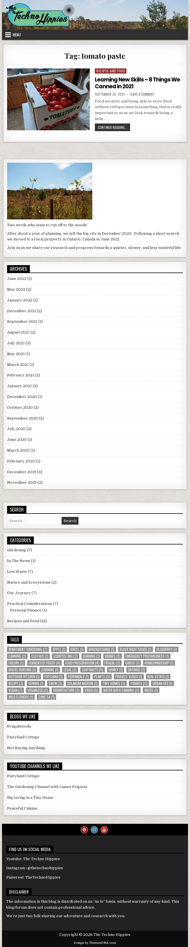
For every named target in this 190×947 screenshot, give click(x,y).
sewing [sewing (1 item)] (35, 683)
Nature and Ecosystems (29, 582)
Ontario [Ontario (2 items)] (136, 669)
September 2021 (22, 321)
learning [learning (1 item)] (50, 669)
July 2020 (16, 429)
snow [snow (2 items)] (55, 683)
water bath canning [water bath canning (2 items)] (121, 690)
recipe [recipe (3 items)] (16, 683)
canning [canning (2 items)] (17, 656)
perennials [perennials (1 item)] (78, 676)
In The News (18, 561)
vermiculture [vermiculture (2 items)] (66, 690)
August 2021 (18, 332)
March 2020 (18, 450)
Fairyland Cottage (23, 737)
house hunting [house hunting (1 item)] (22, 669)
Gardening (16, 550)
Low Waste (17, 571)
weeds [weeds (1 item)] (151, 690)
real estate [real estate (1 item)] (158, 676)
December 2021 (21, 311)
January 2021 (19, 386)
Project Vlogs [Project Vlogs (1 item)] (128, 676)
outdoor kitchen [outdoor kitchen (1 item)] (24, 676)
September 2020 (22, 418)
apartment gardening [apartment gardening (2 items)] (28, 649)
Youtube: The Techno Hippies (33, 859)
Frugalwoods (19, 726)
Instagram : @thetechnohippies (34, 868)
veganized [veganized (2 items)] (38, 690)
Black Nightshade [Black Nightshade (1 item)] (135, 649)
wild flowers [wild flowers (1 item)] (21, 697)
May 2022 (16, 289)
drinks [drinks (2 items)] (112, 656)
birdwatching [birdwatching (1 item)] (101, 649)
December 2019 (21, 472)
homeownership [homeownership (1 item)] (159, 663)
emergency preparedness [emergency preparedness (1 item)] (147, 656)
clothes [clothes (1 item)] (39, 656)
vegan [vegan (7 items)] (15, 690)
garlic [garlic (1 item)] (132, 663)
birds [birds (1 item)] (76, 649)
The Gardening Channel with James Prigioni (47, 787)
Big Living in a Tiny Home (30, 797)
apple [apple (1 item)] (59, 649)
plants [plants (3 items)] (102, 676)
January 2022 (19, 300)
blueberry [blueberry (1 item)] (166, 649)
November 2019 (22, 482)
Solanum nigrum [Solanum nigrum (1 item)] (82, 683)
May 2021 (16, 354)
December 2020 (22, 397)
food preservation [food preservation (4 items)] (82, 663)
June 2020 (17, 439)
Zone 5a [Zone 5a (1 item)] (46, 697)
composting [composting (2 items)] (65, 656)
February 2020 (21, 461)
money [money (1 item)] (115, 669)
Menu (17, 34)
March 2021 (18, 365)
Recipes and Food (110, 70)
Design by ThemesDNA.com (95, 943)
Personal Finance (25, 610)
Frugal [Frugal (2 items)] (112, 663)
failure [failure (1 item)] (16, 663)
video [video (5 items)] (91, 690)
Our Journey (19, 593)
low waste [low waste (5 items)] (92, 669)
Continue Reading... (114, 128)
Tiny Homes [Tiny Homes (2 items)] (114, 683)
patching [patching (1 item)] (54, 676)
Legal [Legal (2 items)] (70, 669)
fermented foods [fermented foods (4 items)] (44, 663)
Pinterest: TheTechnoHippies (33, 877)
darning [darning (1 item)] (91, 656)
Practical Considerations (29, 604)
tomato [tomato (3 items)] (138, 683)
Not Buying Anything (26, 748)
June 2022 (16, 278)
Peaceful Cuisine (22, 808)
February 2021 (20, 375)
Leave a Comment (142, 94)
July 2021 (16, 343)
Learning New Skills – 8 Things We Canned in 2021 (139, 83)
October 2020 (20, 407)
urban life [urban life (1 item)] (162, 683)
